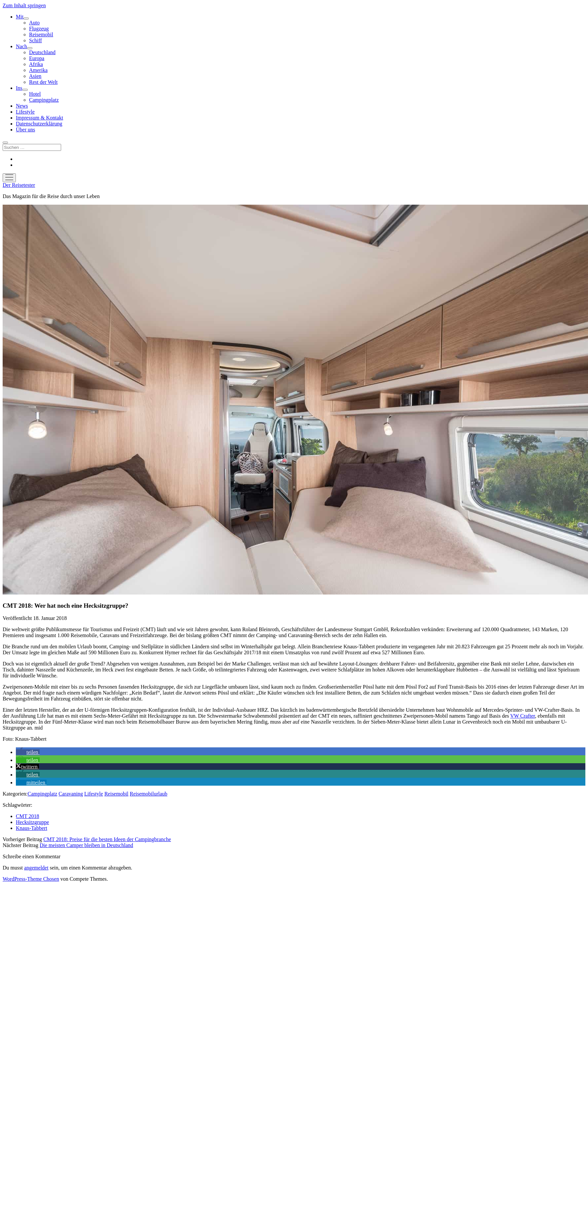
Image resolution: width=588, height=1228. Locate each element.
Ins (19, 88)
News (22, 106)
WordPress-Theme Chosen (31, 879)
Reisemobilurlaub (148, 794)
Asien (35, 76)
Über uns (25, 129)
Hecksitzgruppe (32, 822)
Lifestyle (25, 112)
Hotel (35, 94)
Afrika (36, 64)
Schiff (35, 40)
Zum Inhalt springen (24, 5)
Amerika (38, 70)
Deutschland (42, 52)
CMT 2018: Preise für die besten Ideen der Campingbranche (107, 839)
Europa (36, 58)
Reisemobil (41, 34)
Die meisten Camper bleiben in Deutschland (86, 845)
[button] (28, 752)
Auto (34, 22)
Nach (21, 46)
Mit (19, 16)
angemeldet (36, 867)
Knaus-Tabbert (31, 828)
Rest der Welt (43, 82)
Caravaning (70, 794)
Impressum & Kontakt (39, 117)
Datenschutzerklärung (39, 123)
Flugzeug (39, 28)
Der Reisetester (19, 185)
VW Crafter (522, 716)
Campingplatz (44, 100)
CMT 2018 (27, 816)
